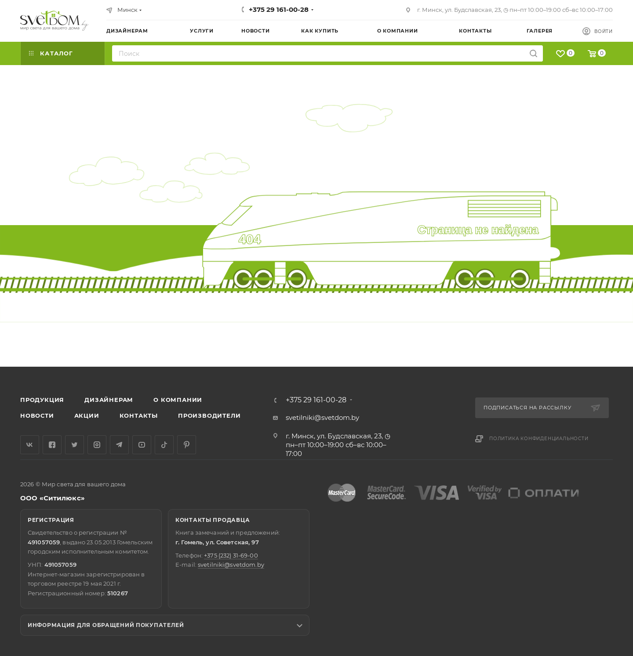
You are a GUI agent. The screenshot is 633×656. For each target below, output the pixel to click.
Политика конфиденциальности (539, 438)
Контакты (139, 415)
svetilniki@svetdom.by (322, 417)
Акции (86, 415)
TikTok (164, 444)
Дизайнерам (108, 399)
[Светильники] (54, 21)
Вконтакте (29, 444)
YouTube (141, 444)
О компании (177, 399)
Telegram (119, 444)
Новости (37, 415)
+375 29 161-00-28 (279, 9)
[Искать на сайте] (533, 53)
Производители (209, 415)
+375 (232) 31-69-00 (231, 555)
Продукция (42, 399)
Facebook (52, 444)
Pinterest (186, 444)
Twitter (74, 444)
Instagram (96, 444)
